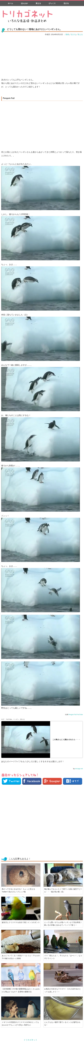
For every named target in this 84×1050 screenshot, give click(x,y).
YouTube (9, 719)
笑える (38, 3)
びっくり (52, 3)
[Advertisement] (42, 56)
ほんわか (24, 3)
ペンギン (16, 719)
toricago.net (79, 769)
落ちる (22, 719)
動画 (67, 34)
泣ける (66, 3)
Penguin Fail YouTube (75, 714)
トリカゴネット (30, 1040)
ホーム (10, 3)
